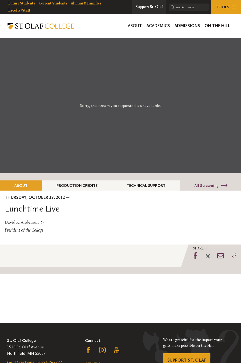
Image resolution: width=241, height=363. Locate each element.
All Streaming (206, 186)
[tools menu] (226, 7)
